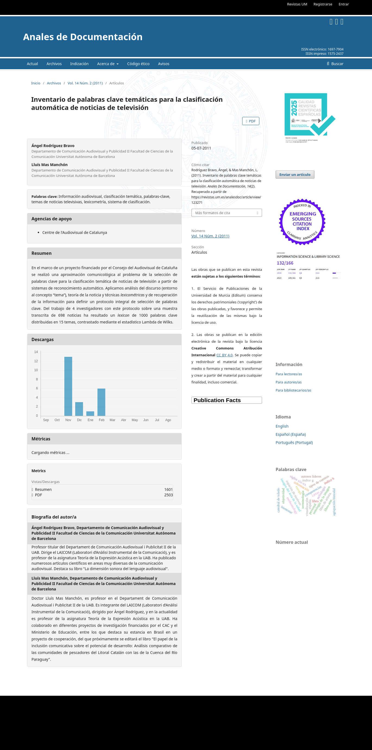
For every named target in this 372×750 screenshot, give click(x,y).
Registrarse (323, 4)
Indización (79, 63)
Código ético (138, 63)
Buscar (336, 63)
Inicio (35, 83)
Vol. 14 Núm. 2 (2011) (85, 83)
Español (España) (291, 434)
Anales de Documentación (83, 36)
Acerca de (106, 63)
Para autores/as (289, 382)
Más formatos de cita (212, 212)
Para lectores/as (289, 373)
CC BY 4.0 (224, 354)
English (282, 426)
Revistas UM (297, 4)
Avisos (163, 63)
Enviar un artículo (295, 174)
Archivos (54, 63)
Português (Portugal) (294, 442)
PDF (252, 121)
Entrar (344, 4)
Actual (32, 63)
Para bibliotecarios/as (293, 390)
